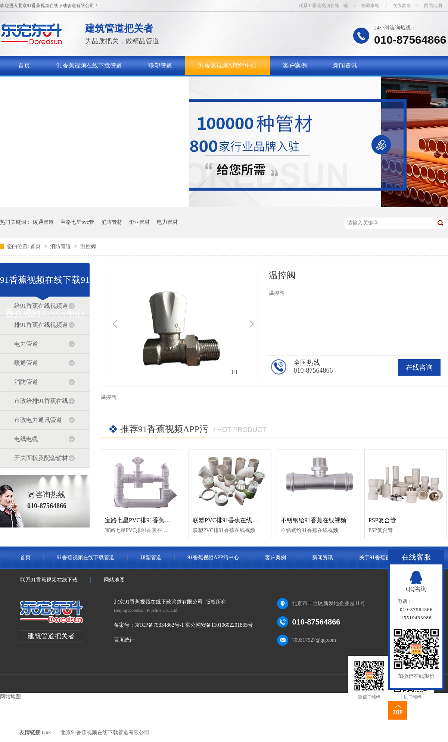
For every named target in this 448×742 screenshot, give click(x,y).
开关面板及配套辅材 (41, 458)
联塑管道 (160, 65)
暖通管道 (43, 222)
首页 (24, 65)
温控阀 (88, 246)
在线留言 (402, 5)
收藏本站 (370, 5)
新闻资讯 (345, 65)
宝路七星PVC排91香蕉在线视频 (146, 520)
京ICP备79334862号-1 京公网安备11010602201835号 (194, 625)
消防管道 (61, 246)
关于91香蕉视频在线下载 (51, 85)
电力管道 (26, 344)
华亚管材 (139, 222)
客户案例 (295, 65)
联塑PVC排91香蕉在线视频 (228, 520)
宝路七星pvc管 (77, 222)
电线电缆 (26, 439)
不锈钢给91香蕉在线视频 (313, 520)
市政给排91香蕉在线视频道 (44, 401)
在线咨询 (419, 367)
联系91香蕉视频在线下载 (323, 5)
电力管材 (167, 222)
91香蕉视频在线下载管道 (89, 65)
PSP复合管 (382, 520)
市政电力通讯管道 (38, 420)
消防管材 (111, 222)
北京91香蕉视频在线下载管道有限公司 (104, 732)
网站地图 (433, 5)
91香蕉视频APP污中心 (227, 65)
